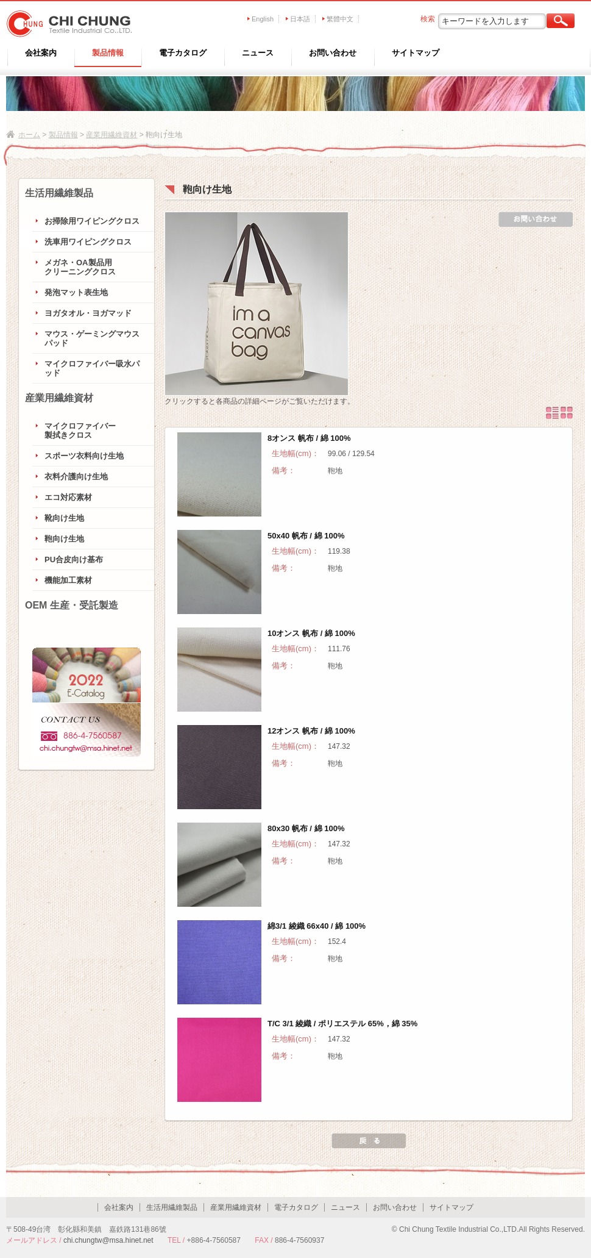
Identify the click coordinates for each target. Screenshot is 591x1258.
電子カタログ (183, 52)
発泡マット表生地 (76, 292)
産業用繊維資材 (111, 134)
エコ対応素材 (68, 497)
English (263, 19)
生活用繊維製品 (59, 193)
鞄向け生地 (64, 538)
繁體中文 (340, 19)
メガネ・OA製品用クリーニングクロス (80, 267)
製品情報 (108, 52)
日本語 (300, 19)
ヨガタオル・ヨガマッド (88, 313)
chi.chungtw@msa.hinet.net (108, 1240)
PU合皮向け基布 (73, 559)
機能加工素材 (68, 580)
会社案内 (41, 52)
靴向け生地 (64, 518)
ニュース (258, 52)
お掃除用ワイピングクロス (92, 221)
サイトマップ (415, 52)
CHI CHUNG (66, 23)
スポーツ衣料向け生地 (84, 455)
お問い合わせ (332, 52)
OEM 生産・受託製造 (71, 605)
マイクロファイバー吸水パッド (92, 368)
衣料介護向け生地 (76, 476)
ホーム (29, 134)
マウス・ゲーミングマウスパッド (92, 338)
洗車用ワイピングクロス (88, 241)
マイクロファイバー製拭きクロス (80, 430)
